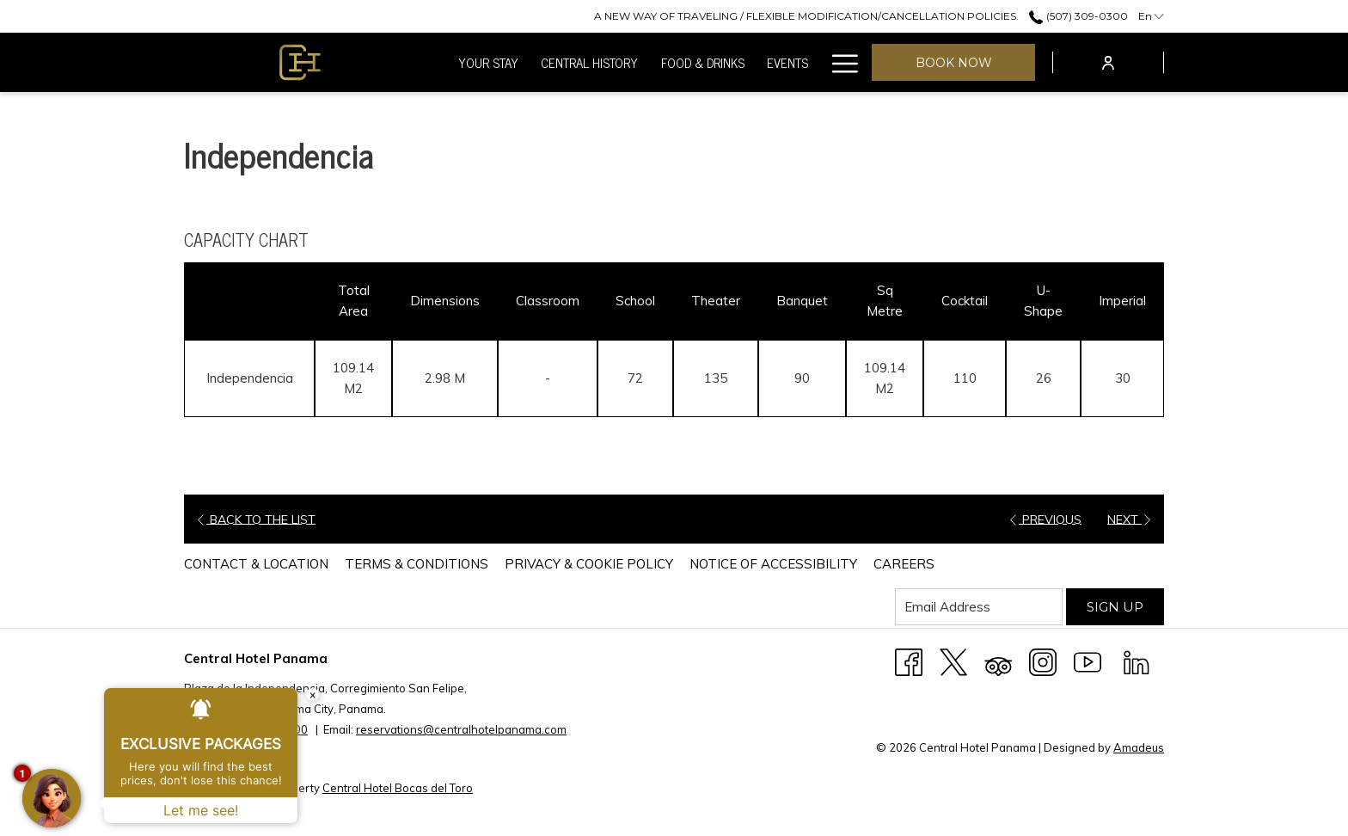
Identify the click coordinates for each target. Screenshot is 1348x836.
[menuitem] (488, 62)
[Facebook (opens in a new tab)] (908, 661)
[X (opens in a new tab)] (953, 661)
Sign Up (1115, 607)
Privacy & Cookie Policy (589, 564)
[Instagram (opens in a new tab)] (1043, 661)
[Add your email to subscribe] (979, 606)
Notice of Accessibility (773, 564)
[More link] (838, 62)
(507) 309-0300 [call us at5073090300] (1078, 15)
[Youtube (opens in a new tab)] (1087, 661)
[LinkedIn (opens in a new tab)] (1136, 661)
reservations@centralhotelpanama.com (461, 729)
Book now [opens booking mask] (954, 63)
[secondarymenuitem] (806, 15)
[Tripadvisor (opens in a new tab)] (998, 661)
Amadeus (1138, 747)
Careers (903, 564)
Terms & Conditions (416, 564)
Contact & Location (256, 564)
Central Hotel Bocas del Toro (397, 788)
